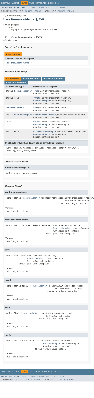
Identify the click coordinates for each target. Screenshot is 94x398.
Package (15, 3)
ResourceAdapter (23, 91)
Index (51, 3)
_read (36, 91)
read (35, 108)
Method (37, 11)
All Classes (59, 8)
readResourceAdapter (44, 115)
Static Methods (31, 78)
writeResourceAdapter (45, 131)
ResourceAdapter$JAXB (18, 63)
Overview (5, 3)
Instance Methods (53, 78)
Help (57, 3)
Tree (31, 3)
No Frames (44, 8)
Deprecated (41, 3)
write (36, 122)
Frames (34, 8)
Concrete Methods (16, 82)
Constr (28, 11)
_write (36, 98)
